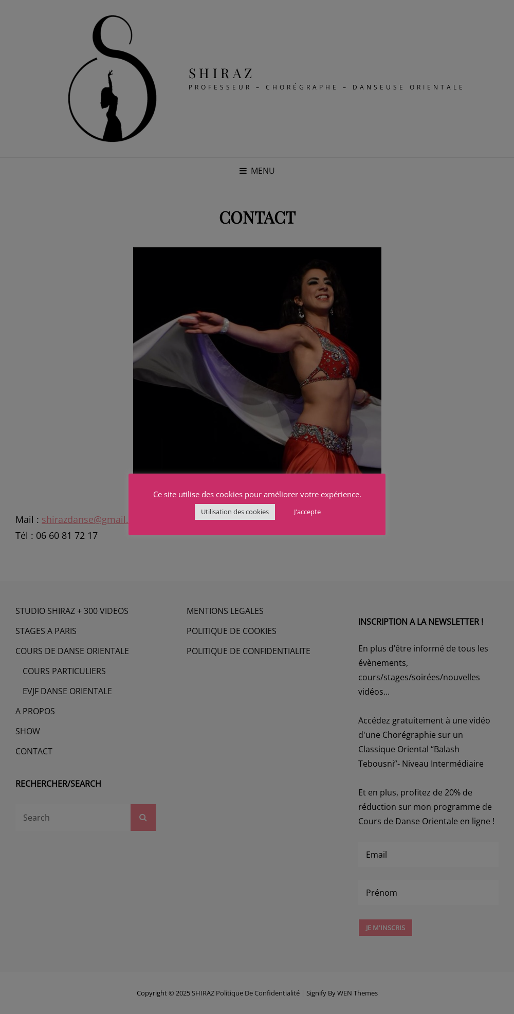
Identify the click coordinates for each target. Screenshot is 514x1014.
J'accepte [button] (307, 511)
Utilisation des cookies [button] (235, 511)
